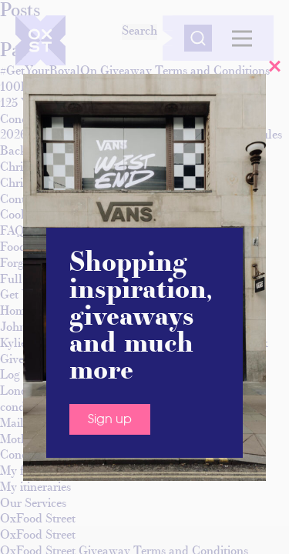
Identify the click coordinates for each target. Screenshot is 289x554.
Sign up (110, 419)
